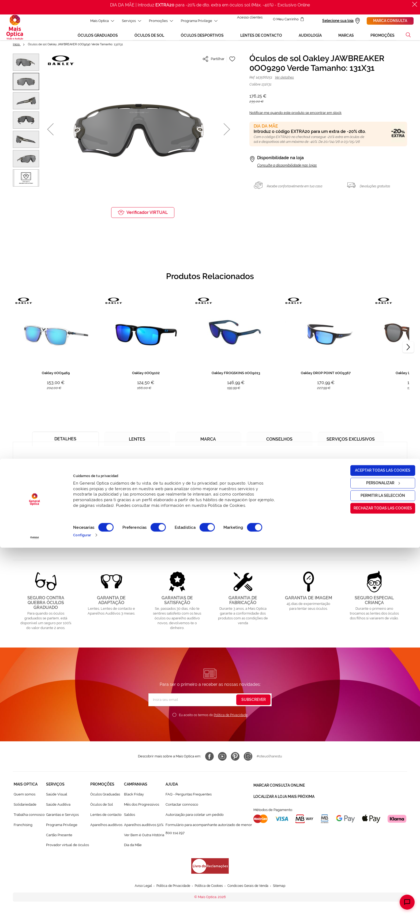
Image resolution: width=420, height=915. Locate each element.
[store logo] (14, 29)
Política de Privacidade (231, 719)
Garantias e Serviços (62, 818)
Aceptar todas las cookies (375, 837)
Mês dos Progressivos (141, 808)
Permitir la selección (375, 863)
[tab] (65, 440)
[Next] (408, 351)
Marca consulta (390, 20)
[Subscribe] (253, 703)
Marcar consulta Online (279, 788)
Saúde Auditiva (58, 808)
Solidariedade (25, 808)
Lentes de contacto (106, 818)
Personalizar (375, 850)
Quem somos (24, 798)
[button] (50, 133)
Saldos (129, 818)
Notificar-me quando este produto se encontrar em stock (295, 116)
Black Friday (134, 798)
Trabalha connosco (29, 818)
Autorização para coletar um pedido (195, 818)
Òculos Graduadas (105, 798)
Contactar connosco (182, 808)
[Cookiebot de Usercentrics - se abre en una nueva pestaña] (34, 905)
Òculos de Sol (101, 808)
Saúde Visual (56, 798)
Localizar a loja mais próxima (283, 797)
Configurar (82, 902)
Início (17, 48)
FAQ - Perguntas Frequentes (189, 798)
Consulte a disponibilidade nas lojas (287, 169)
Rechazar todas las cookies (375, 875)
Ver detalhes (284, 81)
